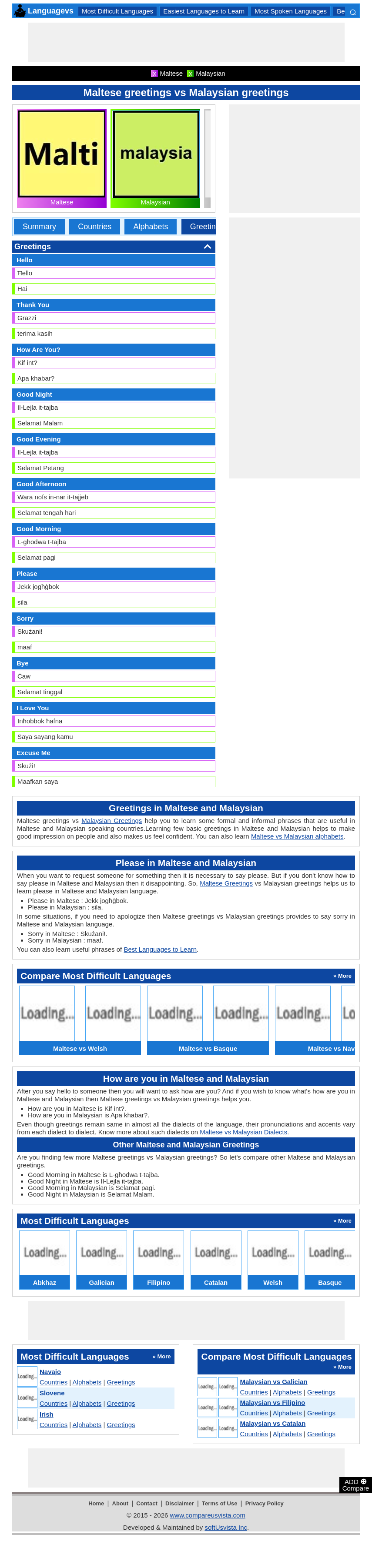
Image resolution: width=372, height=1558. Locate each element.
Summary (39, 226)
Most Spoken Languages (291, 11)
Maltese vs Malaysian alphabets (297, 836)
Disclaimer (179, 1503)
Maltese (62, 202)
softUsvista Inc (225, 1527)
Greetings (207, 226)
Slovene (52, 1393)
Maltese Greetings (226, 883)
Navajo (50, 1371)
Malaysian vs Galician (273, 1381)
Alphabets (150, 226)
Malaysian (155, 202)
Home (96, 1503)
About (120, 1503)
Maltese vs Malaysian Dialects (243, 1132)
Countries (94, 226)
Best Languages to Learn (160, 949)
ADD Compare (355, 1484)
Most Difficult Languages (117, 11)
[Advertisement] (186, 42)
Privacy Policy (264, 1503)
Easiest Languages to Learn (204, 11)
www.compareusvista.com (207, 1515)
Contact (146, 1503)
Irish (47, 1414)
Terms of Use (219, 1503)
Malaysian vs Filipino (272, 1402)
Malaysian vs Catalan (272, 1423)
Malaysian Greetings (111, 820)
